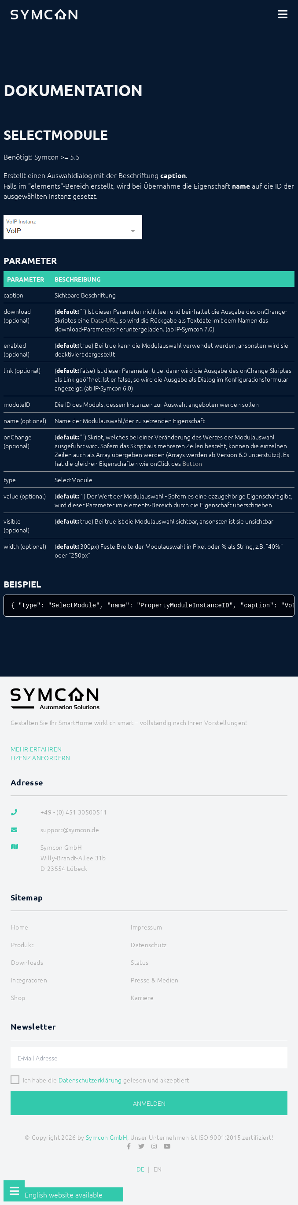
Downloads (27, 962)
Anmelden (149, 1103)
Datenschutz (148, 944)
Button (192, 463)
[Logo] (44, 14)
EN (158, 1168)
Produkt (22, 944)
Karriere (142, 997)
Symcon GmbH (106, 1137)
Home (19, 926)
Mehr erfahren (36, 748)
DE (140, 1168)
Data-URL (104, 320)
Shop (18, 997)
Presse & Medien (154, 979)
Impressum (146, 926)
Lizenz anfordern (40, 757)
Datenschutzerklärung (90, 1079)
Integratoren (29, 979)
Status (139, 962)
